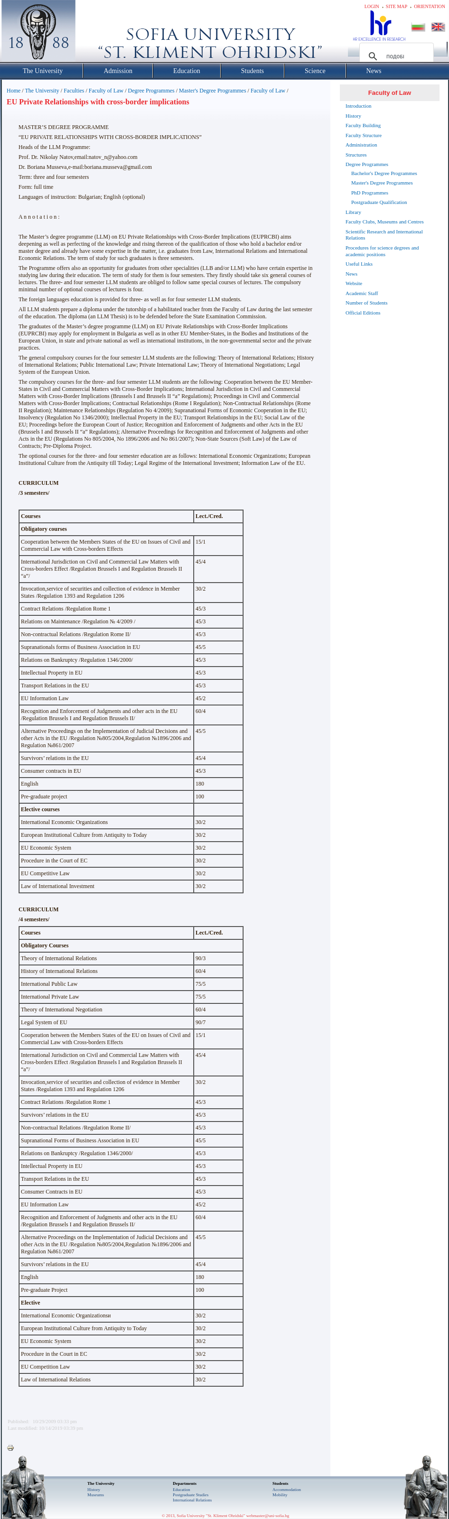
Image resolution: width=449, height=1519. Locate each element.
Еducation (181, 1489)
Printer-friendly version (13, 1448)
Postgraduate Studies (190, 1494)
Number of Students (367, 303)
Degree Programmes (151, 90)
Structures (356, 154)
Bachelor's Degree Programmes (384, 173)
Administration (361, 145)
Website (354, 283)
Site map (396, 6)
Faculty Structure (364, 135)
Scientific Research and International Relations (384, 235)
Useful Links (359, 264)
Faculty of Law (106, 90)
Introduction (358, 106)
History (353, 116)
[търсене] (395, 56)
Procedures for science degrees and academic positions (382, 251)
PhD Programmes (369, 192)
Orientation (429, 6)
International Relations (192, 1500)
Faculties (74, 90)
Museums (95, 1494)
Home (13, 90)
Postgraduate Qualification (379, 202)
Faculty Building (363, 125)
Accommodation (286, 1489)
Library (353, 212)
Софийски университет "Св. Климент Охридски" (92, 33)
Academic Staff (362, 293)
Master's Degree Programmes (212, 90)
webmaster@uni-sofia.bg (268, 1515)
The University (42, 90)
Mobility (280, 1494)
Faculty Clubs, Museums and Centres (385, 221)
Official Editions (363, 312)
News (351, 274)
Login (372, 6)
